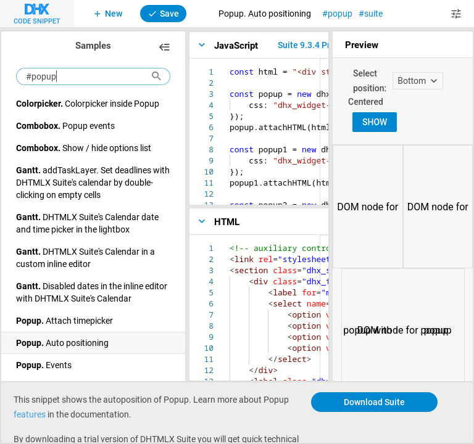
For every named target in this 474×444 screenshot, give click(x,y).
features (30, 414)
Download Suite (374, 402)
